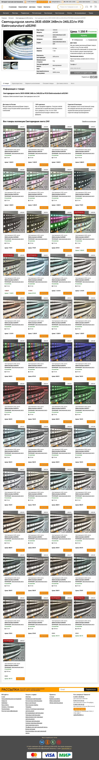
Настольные (59, 13)
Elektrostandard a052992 (82, 280)
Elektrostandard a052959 (82, 537)
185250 (92, 298)
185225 (21, 598)
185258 (21, 256)
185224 (45, 598)
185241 (21, 427)
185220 (69, 598)
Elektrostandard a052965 (35, 494)
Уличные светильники (33, 721)
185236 (45, 470)
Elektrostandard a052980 (59, 323)
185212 (21, 641)
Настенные (48, 13)
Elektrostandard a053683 (11, 237)
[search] (80, 7)
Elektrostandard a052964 (59, 494)
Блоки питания (30, 729)
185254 (92, 256)
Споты (69, 13)
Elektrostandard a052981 (35, 323)
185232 (45, 513)
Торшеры (28, 707)
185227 (69, 555)
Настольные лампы (32, 705)
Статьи (52, 697)
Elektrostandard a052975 (82, 366)
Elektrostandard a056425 (59, 623)
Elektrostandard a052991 (11, 323)
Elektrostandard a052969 (35, 452)
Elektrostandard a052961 (35, 537)
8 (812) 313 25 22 (78, 700)
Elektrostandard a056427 (11, 666)
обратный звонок (42, 2)
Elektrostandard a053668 (35, 280)
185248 (45, 341)
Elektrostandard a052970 (11, 452)
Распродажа (6, 709)
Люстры (15, 13)
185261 (45, 213)
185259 (92, 213)
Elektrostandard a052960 (59, 537)
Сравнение (91, 40)
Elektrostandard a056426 (82, 623)
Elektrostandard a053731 (11, 152)
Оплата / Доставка (8, 707)
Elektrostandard (57, 39)
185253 (21, 298)
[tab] (6, 83)
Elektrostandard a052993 (59, 280)
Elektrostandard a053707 (82, 152)
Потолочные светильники (34, 701)
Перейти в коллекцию (89, 122)
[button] (29, 45)
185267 (92, 127)
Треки (91, 13)
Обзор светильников (56, 703)
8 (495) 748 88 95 (78, 697)
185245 (21, 384)
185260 (69, 213)
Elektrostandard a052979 (82, 323)
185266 (21, 170)
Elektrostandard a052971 (82, 409)
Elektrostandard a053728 (59, 152)
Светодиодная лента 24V (19, 154)
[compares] (17, 145)
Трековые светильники (33, 715)
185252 (45, 298)
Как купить (5, 705)
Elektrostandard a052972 (59, 409)
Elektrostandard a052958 (11, 580)
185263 (92, 170)
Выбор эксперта (55, 699)
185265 (45, 170)
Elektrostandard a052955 (82, 580)
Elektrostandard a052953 (35, 623)
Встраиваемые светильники (35, 713)
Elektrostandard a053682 (35, 237)
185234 (92, 470)
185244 (45, 384)
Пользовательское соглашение (11, 699)
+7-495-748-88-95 (31, 1)
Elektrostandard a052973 (35, 409)
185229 (21, 555)
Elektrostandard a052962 (11, 537)
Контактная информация (10, 711)
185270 (21, 127)
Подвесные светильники (33, 699)
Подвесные (25, 13)
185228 (45, 555)
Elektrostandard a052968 (59, 452)
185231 (69, 513)
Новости (4, 701)
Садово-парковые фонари (34, 723)
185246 (92, 341)
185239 (69, 427)
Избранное (77, 39)
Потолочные (36, 13)
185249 (21, 341)
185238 (92, 427)
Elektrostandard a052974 (11, 409)
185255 (69, 256)
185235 (69, 470)
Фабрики (4, 703)
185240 (45, 427)
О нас (3, 697)
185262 (21, 213)
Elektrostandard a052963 (82, 494)
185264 (69, 170)
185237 (21, 470)
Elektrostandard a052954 (11, 623)
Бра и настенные (31, 703)
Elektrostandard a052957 (35, 580)
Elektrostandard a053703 (11, 195)
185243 (69, 384)
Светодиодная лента (32, 725)
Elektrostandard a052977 (35, 366)
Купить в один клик (83, 73)
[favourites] (22, 145)
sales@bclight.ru (56, 1)
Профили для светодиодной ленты (36, 727)
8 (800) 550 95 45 (78, 704)
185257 (45, 256)
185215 (92, 598)
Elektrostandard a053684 (82, 195)
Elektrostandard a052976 (59, 366)
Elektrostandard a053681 (59, 237)
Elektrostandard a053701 (59, 195)
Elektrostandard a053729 (35, 152)
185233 (21, 513)
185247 (69, 341)
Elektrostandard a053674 (11, 280)
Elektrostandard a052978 (11, 366)
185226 (92, 555)
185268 (69, 127)
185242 (92, 384)
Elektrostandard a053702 (35, 195)
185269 (45, 127)
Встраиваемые (80, 13)
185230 (92, 513)
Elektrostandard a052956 (59, 580)
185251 (69, 298)
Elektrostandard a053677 (82, 237)
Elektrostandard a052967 (82, 452)
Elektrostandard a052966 (11, 494)
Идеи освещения (55, 701)
